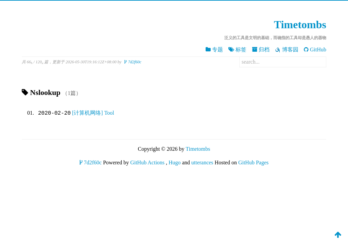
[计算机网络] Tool (93, 113)
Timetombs (300, 24)
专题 (214, 49)
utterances (202, 162)
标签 (237, 49)
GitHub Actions (147, 162)
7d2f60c (132, 62)
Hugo (175, 162)
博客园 (286, 50)
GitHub (315, 49)
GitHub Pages (253, 162)
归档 (260, 49)
